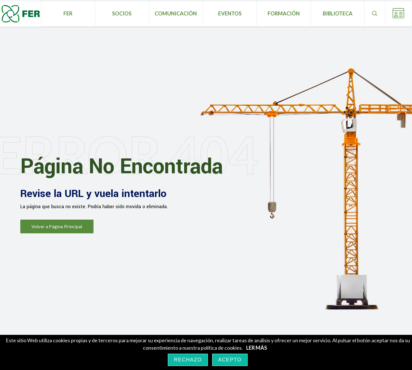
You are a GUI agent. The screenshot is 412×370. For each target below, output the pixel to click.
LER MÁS (256, 348)
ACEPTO (230, 360)
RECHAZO (188, 360)
